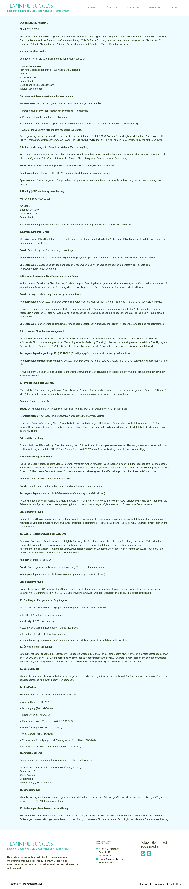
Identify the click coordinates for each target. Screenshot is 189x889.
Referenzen (154, 7)
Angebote (132, 7)
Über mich (112, 7)
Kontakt (173, 7)
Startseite (92, 7)
